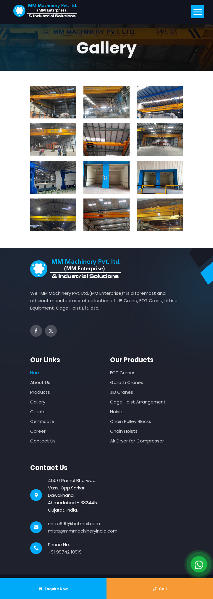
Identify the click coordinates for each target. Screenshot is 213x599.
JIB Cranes (121, 392)
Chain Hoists (124, 431)
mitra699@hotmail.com (74, 523)
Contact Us (43, 441)
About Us (40, 382)
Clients (38, 411)
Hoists (117, 411)
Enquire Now (53, 588)
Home (36, 373)
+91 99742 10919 (65, 552)
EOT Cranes (122, 373)
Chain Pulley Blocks (130, 421)
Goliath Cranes (126, 382)
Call (160, 588)
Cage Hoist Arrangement (138, 402)
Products (40, 392)
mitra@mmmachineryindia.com (82, 531)
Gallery (37, 402)
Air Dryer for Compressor (137, 441)
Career (38, 431)
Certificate (42, 421)
